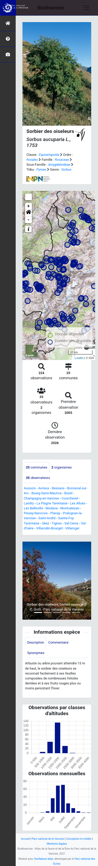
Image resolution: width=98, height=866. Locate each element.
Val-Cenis (71, 523)
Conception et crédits (78, 839)
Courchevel (70, 498)
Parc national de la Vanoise (48, 839)
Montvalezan (69, 508)
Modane (51, 508)
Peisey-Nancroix (36, 513)
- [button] (28, 220)
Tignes (57, 523)
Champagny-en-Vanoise (41, 498)
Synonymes (35, 653)
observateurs (38, 478)
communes (36, 467)
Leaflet (79, 358)
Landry (29, 503)
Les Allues (77, 503)
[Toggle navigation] (86, 8)
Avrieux (43, 488)
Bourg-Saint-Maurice (46, 493)
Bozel (68, 493)
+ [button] (28, 206)
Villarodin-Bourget (49, 528)
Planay (55, 513)
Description (35, 642)
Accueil (25, 839)
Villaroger (72, 528)
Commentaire (58, 642)
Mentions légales (57, 843)
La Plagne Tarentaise (52, 503)
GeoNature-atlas (43, 859)
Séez (45, 523)
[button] (28, 213)
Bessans (58, 488)
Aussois (30, 488)
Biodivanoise (51, 7)
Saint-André (47, 518)
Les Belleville (33, 508)
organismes (61, 467)
